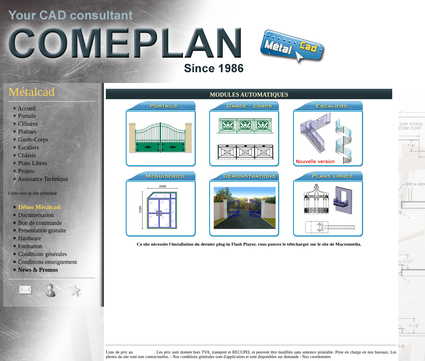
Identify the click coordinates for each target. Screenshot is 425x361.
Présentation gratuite (39, 230)
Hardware (26, 238)
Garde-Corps (30, 140)
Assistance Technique (40, 179)
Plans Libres (29, 163)
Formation (27, 246)
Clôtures (25, 124)
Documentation (33, 215)
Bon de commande (36, 223)
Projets (23, 171)
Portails (24, 116)
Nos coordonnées (316, 356)
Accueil (24, 108)
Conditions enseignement (44, 262)
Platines (24, 132)
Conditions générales (39, 254)
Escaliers (25, 147)
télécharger (298, 243)
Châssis (24, 155)
